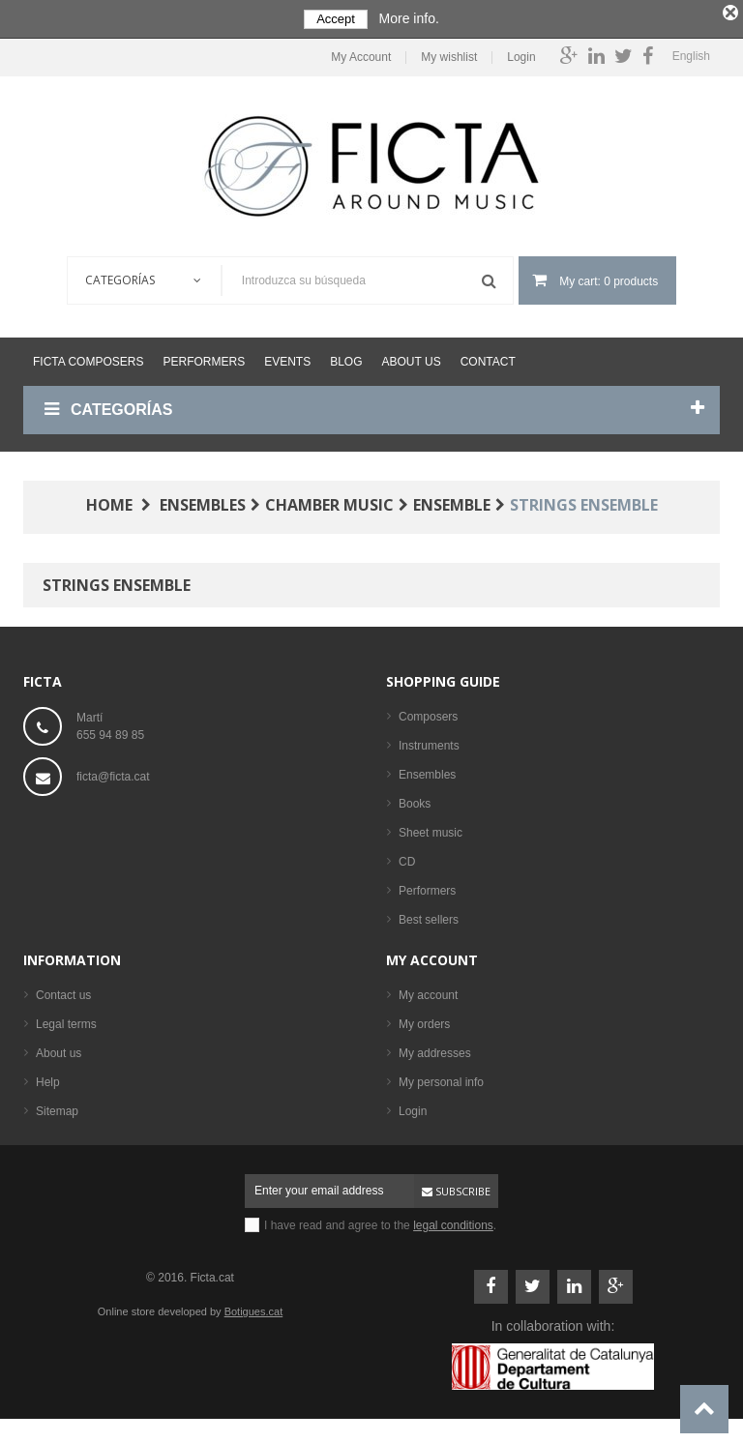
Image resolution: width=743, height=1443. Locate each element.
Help (48, 1077)
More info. (409, 18)
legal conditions (453, 1220)
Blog (346, 357)
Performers (204, 357)
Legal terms (66, 1019)
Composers (428, 712)
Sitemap (57, 1106)
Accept (335, 19)
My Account (361, 52)
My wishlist (449, 52)
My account (432, 955)
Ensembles (427, 770)
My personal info (441, 1077)
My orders (424, 1019)
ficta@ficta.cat (113, 772)
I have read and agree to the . (380, 1220)
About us (411, 357)
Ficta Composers (88, 357)
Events (287, 357)
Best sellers (429, 915)
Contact (488, 357)
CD (407, 857)
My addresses (435, 1048)
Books (415, 799)
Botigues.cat (253, 1306)
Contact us (63, 990)
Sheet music (430, 828)
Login (521, 52)
